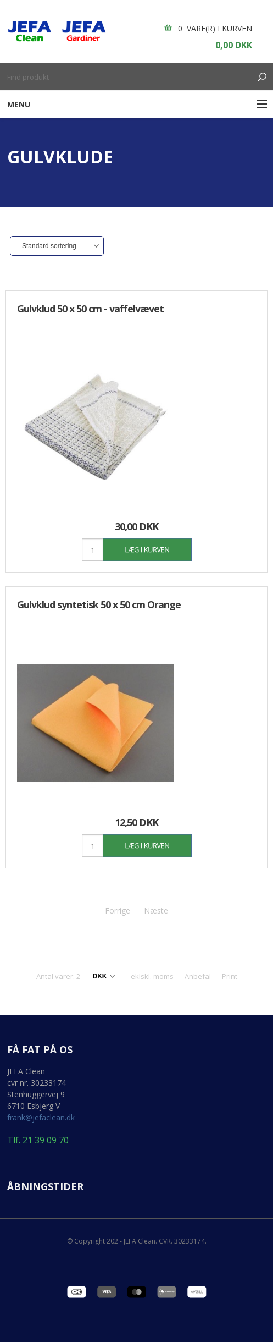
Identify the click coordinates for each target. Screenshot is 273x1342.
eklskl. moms (152, 976)
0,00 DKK (233, 45)
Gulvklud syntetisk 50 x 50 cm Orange (99, 604)
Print (229, 976)
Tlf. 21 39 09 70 (38, 1140)
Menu (18, 104)
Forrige (117, 910)
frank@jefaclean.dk (41, 1117)
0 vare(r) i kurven (215, 28)
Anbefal (198, 976)
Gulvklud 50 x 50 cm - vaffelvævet (90, 308)
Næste (156, 910)
